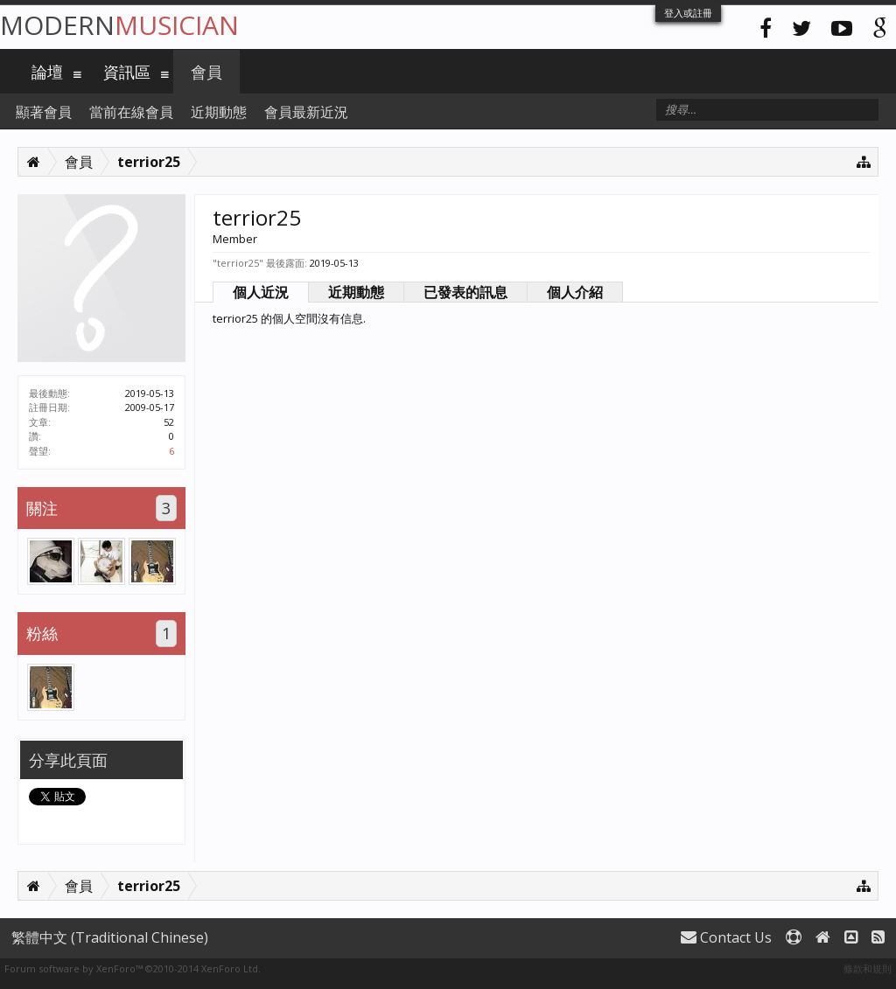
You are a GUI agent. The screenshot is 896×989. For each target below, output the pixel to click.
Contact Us (726, 937)
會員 (206, 71)
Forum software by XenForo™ (132, 968)
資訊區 (126, 71)
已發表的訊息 (466, 292)
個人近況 (261, 292)
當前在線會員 (131, 112)
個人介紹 (575, 292)
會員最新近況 (306, 112)
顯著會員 (44, 112)
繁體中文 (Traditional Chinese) (109, 937)
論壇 (47, 71)
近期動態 (356, 292)
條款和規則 (868, 968)
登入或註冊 (688, 12)
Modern (119, 25)
